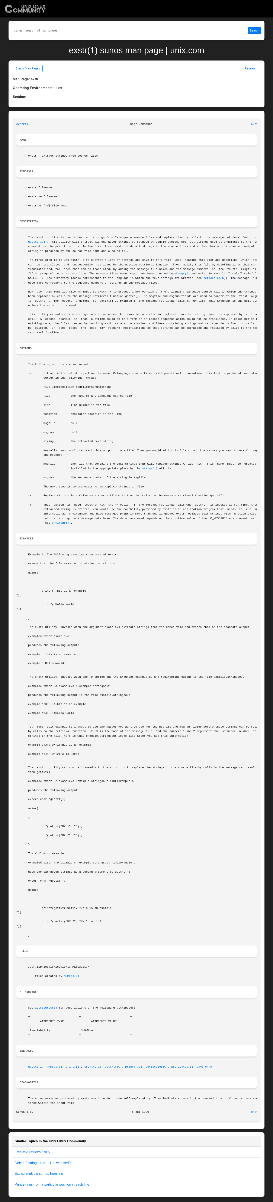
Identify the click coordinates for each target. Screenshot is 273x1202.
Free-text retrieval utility (32, 1152)
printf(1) (73, 1066)
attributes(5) (46, 1007)
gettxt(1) (36, 1066)
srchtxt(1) (92, 1066)
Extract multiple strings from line (39, 1173)
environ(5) (60, 523)
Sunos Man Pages (28, 68)
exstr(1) (23, 124)
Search (254, 30)
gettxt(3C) (36, 242)
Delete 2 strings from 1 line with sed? (43, 1163)
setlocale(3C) (214, 278)
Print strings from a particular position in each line (52, 1184)
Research (251, 68)
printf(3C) (133, 1066)
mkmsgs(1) (182, 273)
